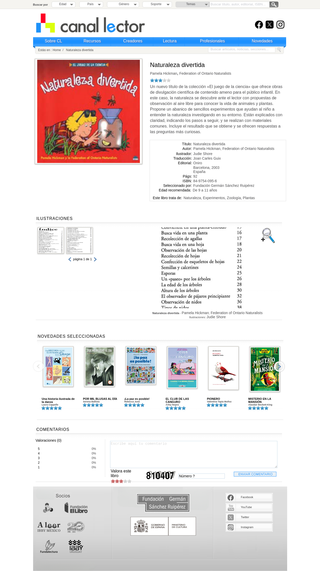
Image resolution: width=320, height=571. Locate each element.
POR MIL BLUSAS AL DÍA (100, 398)
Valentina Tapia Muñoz (219, 401)
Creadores (132, 41)
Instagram (247, 527)
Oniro (197, 163)
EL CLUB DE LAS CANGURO (177, 400)
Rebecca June (132, 401)
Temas (190, 4)
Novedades (262, 41)
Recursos (92, 41)
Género (123, 4)
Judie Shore (202, 154)
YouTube (246, 507)
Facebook (247, 497)
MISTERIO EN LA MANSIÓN (259, 400)
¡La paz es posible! (137, 398)
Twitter (245, 517)
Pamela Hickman (163, 73)
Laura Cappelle (50, 404)
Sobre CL (53, 41)
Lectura (170, 41)
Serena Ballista (91, 401)
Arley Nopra (172, 404)
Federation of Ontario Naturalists (204, 73)
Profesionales (212, 41)
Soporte (156, 4)
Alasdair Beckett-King (260, 404)
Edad (62, 4)
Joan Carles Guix (207, 158)
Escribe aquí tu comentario (193, 454)
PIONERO (213, 398)
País (91, 4)
